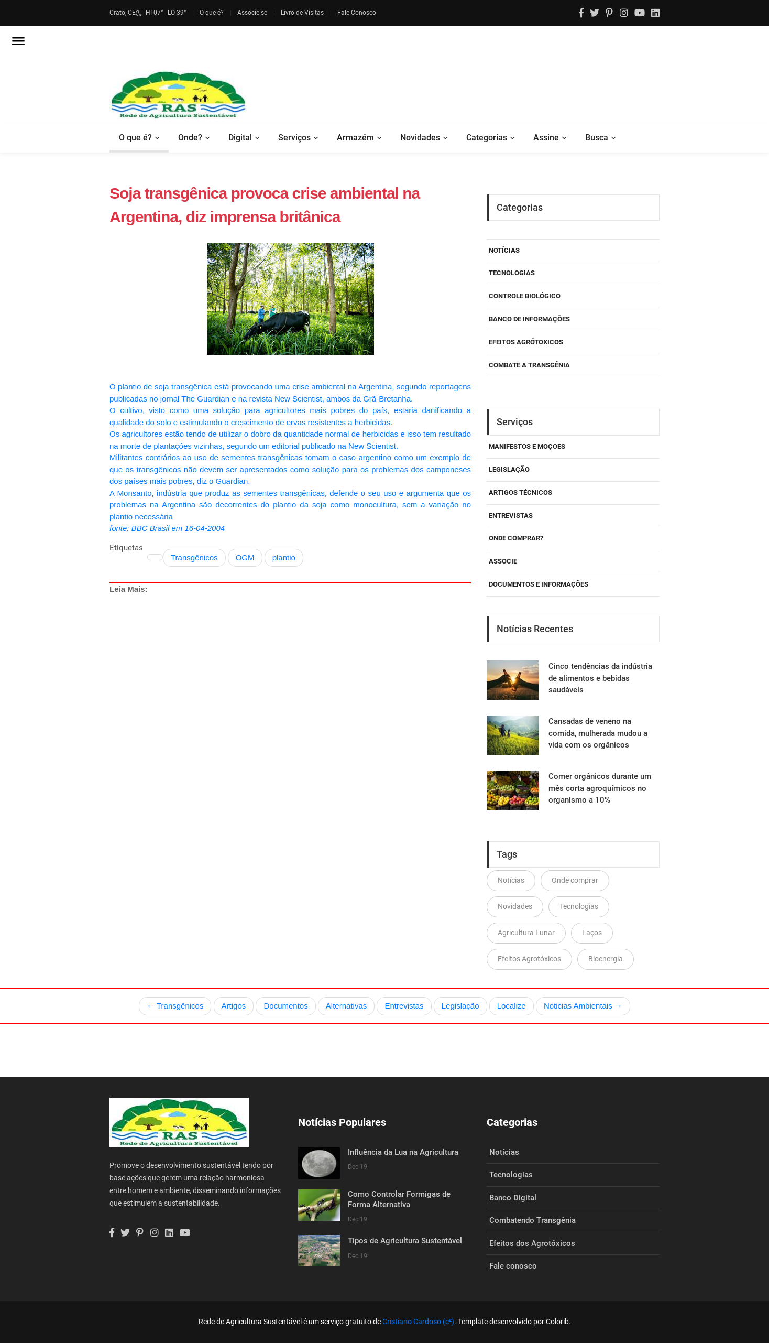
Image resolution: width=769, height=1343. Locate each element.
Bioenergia (605, 959)
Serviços (294, 138)
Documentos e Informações (538, 584)
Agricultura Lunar (526, 932)
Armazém (355, 138)
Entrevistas (403, 1005)
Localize (511, 1005)
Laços (592, 932)
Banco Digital (512, 1198)
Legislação (509, 469)
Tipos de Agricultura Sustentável (405, 1240)
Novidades (420, 138)
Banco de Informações (529, 319)
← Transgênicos (175, 1005)
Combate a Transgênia (529, 365)
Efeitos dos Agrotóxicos (532, 1243)
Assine (546, 138)
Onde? (190, 138)
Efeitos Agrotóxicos (529, 959)
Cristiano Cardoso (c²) (418, 1321)
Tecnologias (512, 273)
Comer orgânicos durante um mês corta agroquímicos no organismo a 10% (599, 788)
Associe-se (252, 12)
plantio (283, 557)
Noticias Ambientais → (583, 1005)
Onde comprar (575, 880)
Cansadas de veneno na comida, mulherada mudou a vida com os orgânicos (597, 733)
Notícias (504, 250)
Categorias (486, 138)
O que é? (212, 12)
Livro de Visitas (302, 12)
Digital (240, 138)
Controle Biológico (525, 296)
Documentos (285, 1005)
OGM (245, 557)
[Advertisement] (290, 704)
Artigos (234, 1005)
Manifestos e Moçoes (527, 446)
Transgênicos (194, 557)
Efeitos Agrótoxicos (526, 342)
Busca (596, 138)
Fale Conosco (356, 12)
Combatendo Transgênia (532, 1220)
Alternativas (346, 1005)
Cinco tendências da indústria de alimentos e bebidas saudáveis (600, 678)
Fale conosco (513, 1266)
